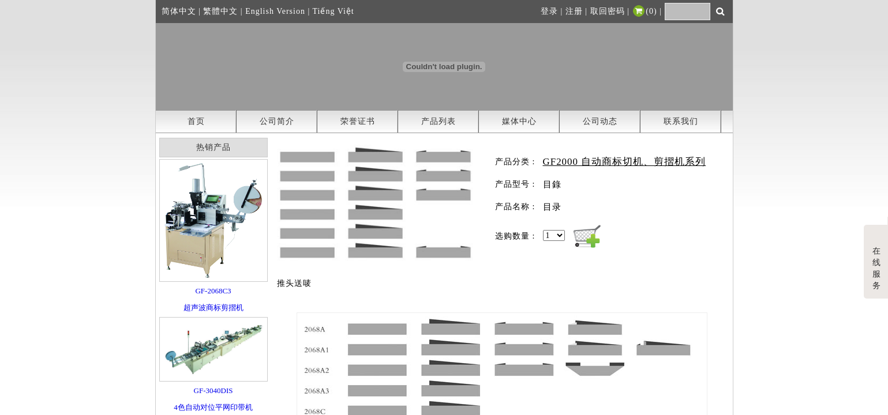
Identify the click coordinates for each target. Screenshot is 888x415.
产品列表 (438, 121)
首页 (196, 121)
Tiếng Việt (333, 11)
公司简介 (277, 121)
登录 (549, 11)
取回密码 (607, 11)
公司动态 (600, 121)
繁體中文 (220, 11)
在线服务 (876, 259)
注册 (574, 11)
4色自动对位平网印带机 (213, 407)
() (644, 11)
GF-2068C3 (213, 290)
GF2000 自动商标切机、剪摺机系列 (624, 161)
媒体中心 (519, 121)
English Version (275, 11)
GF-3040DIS (213, 390)
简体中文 (179, 11)
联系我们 (681, 121)
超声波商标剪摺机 (213, 307)
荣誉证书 (357, 121)
